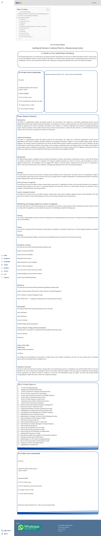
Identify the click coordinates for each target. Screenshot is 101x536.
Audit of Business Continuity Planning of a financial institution (37, 423)
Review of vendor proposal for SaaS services (33, 399)
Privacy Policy (62, 529)
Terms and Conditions (63, 527)
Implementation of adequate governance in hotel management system (39, 416)
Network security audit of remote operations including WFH (37, 404)
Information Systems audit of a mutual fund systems (35, 401)
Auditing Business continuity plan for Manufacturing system (36, 410)
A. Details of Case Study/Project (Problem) (28, 15)
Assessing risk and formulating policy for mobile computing (36, 412)
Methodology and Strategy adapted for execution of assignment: (34, 26)
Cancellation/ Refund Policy (65, 525)
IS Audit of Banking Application (29, 387)
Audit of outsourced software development (32, 403)
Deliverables (23, 31)
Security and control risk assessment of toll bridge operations (37, 395)
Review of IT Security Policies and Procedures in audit (35, 441)
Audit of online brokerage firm (28, 425)
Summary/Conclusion (25, 35)
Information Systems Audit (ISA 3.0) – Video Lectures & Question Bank (63, 74)
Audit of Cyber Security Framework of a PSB (32, 429)
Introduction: (23, 19)
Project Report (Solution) (24, 17)
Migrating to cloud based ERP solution (31, 389)
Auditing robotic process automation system (32, 414)
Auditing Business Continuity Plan (29, 444)
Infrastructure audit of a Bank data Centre (31, 406)
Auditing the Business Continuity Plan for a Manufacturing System (33, 13)
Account (94, 2)
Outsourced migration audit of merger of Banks (33, 418)
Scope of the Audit (24, 33)
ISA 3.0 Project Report (26, 11)
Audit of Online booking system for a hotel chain (33, 422)
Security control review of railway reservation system (35, 391)
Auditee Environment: (25, 21)
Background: (23, 22)
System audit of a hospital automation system (33, 397)
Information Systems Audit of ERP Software (32, 437)
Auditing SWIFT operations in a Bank (30, 433)
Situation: (23, 24)
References (23, 29)
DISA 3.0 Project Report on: (27, 36)
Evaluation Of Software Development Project (32, 442)
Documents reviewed (25, 28)
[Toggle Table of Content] (47, 9)
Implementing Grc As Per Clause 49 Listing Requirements (35, 439)
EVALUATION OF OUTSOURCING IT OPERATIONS (35, 431)
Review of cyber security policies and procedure (34, 393)
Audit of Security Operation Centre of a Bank (32, 427)
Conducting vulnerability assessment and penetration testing (36, 408)
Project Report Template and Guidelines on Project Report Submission (39, 435)
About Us (60, 531)
